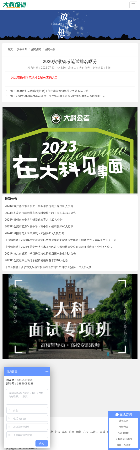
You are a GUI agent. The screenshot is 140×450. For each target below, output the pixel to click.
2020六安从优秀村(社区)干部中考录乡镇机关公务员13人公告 (52, 90)
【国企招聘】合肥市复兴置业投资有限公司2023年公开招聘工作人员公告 (48, 267)
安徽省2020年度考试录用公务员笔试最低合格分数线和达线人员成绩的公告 (60, 96)
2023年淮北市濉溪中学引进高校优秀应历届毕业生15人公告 (40, 253)
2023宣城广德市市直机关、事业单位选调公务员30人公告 (39, 206)
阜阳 (64, 431)
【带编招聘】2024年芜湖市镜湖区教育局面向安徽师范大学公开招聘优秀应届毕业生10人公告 (60, 240)
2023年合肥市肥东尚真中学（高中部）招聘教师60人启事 (39, 226)
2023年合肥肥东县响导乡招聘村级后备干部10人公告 (36, 260)
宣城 (102, 431)
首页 (10, 49)
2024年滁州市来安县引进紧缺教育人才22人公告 (33, 219)
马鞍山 (94, 431)
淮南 (71, 431)
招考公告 (50, 49)
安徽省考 (22, 49)
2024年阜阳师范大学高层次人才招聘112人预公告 (34, 233)
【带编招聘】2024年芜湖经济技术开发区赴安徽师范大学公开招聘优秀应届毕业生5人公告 (58, 246)
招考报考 (36, 49)
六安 (86, 431)
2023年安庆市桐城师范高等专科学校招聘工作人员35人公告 (40, 212)
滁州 (79, 431)
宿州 (50, 431)
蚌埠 (57, 431)
